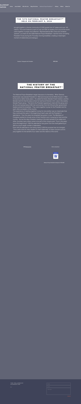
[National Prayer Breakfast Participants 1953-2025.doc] (56, 155)
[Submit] (66, 396)
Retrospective (28, 146)
